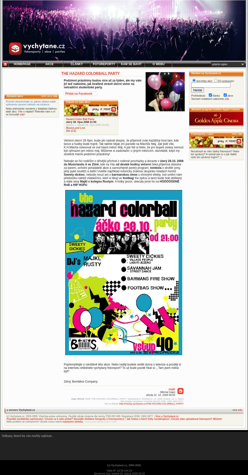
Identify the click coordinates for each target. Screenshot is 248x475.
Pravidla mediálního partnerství (25, 419)
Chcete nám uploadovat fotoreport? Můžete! (196, 419)
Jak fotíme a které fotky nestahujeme (147, 419)
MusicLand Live (75, 127)
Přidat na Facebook (78, 93)
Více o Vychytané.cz (167, 416)
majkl (172, 389)
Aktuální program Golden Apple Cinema (215, 109)
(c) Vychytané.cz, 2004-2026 (124, 465)
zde (55, 96)
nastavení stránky (73, 421)
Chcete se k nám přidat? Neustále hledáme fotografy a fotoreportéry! (84, 419)
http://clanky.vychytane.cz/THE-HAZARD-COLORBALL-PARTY (151, 404)
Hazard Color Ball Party (80, 119)
